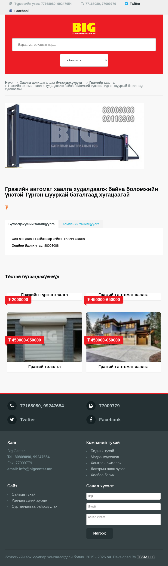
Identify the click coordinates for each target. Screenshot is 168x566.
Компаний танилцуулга (80, 224)
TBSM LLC (146, 557)
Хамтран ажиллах (106, 463)
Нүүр (9, 82)
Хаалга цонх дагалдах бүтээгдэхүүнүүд (49, 82)
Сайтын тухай (24, 494)
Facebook (21, 11)
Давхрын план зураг (108, 469)
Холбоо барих (103, 475)
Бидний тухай (102, 451)
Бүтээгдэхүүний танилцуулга (32, 224)
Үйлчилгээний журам (29, 500)
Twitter (135, 4)
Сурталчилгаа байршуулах (35, 506)
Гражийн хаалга (100, 82)
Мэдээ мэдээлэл (105, 457)
